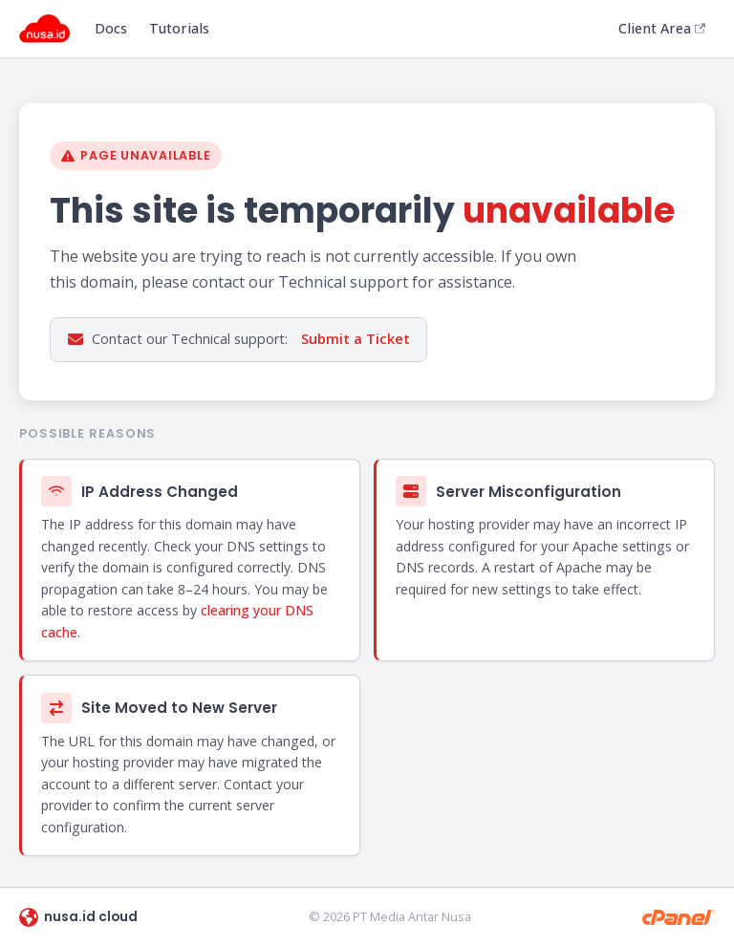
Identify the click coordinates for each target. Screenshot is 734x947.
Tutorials (179, 28)
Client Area (661, 28)
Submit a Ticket (355, 339)
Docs (111, 28)
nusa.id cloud (78, 917)
